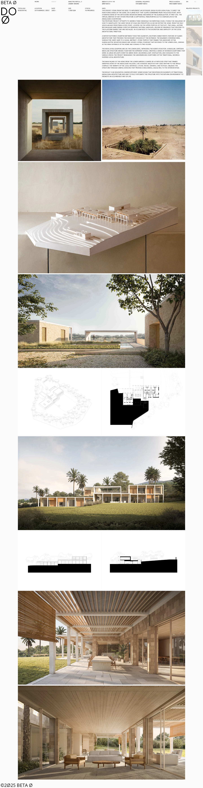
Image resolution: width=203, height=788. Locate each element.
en (187, 1)
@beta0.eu (106, 4)
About (53, 1)
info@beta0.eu (141, 4)
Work (37, 1)
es (195, 1)
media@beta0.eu (175, 4)
